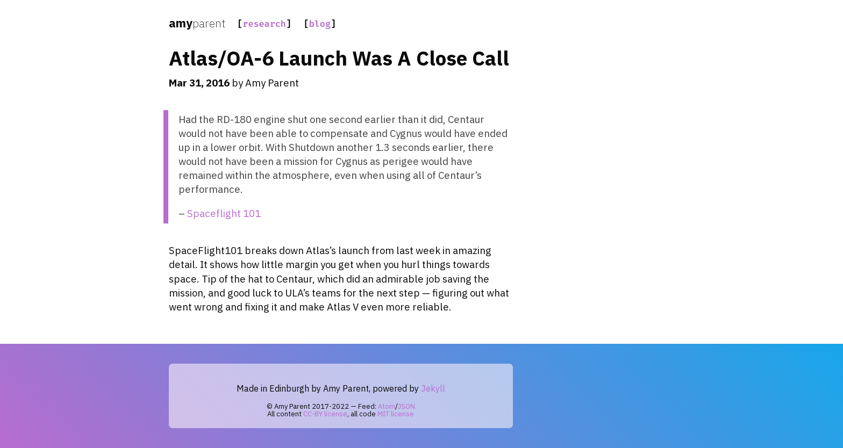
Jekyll (433, 388)
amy (197, 23)
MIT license (395, 413)
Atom (386, 406)
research (264, 24)
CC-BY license (325, 413)
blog (320, 24)
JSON (406, 406)
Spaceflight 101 (224, 213)
